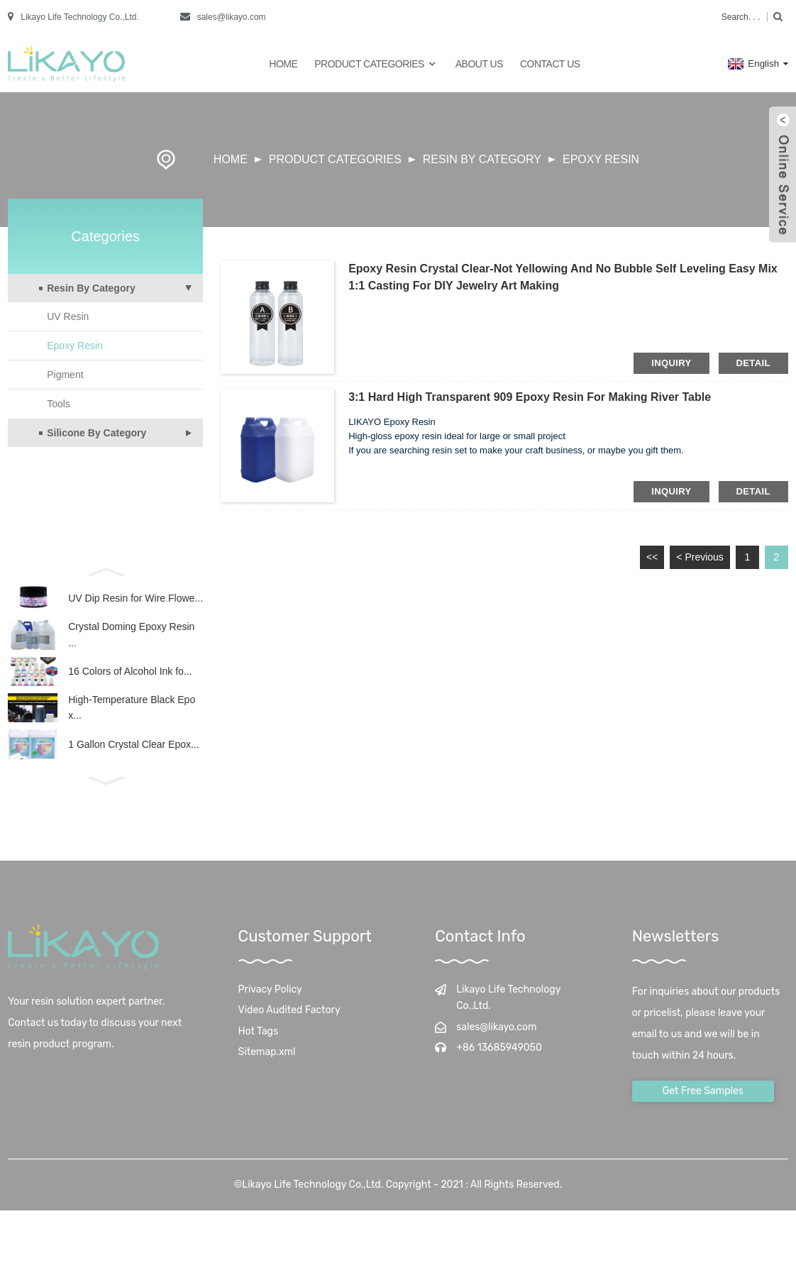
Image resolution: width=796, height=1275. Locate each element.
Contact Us (550, 64)
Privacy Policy (270, 1018)
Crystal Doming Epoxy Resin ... (131, 643)
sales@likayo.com (231, 17)
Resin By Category (482, 159)
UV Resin (68, 316)
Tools (58, 403)
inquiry (671, 363)
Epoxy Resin (601, 159)
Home (283, 64)
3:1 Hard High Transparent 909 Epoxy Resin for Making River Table (529, 397)
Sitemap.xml (267, 1082)
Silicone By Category (96, 432)
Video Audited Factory (289, 1040)
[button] (105, 570)
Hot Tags (258, 1060)
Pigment (65, 374)
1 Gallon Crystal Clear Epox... (133, 770)
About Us (479, 64)
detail (753, 363)
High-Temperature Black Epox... (131, 727)
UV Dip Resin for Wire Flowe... (135, 601)
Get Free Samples (703, 1120)
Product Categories (376, 64)
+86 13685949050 (499, 1077)
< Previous (700, 557)
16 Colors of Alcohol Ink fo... (130, 686)
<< (652, 557)
